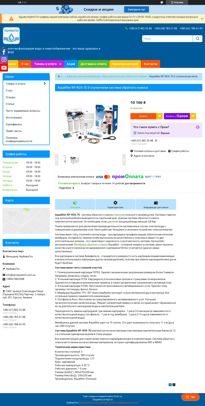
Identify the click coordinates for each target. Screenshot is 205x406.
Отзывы (10, 97)
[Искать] (197, 38)
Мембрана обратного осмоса (91, 244)
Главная (10, 64)
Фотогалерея (14, 117)
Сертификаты (14, 124)
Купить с (177, 116)
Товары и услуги (45, 64)
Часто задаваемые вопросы (23, 110)
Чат (190, 396)
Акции (71, 64)
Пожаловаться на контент (92, 402)
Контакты (151, 64)
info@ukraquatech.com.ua (20, 275)
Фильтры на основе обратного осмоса (125, 76)
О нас (25, 64)
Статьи (10, 104)
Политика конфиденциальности (19, 139)
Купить (143, 116)
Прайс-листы (14, 131)
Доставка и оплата (93, 64)
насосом (120, 214)
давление (113, 221)
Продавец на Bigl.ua (103, 399)
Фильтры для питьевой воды (83, 76)
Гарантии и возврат (125, 64)
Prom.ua (118, 396)
